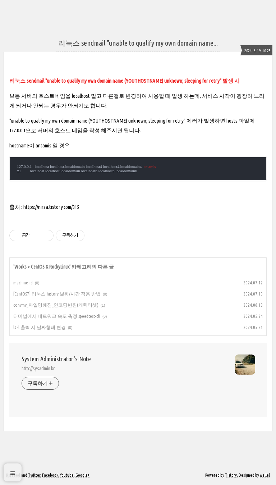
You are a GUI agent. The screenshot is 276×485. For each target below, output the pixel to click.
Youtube (67, 475)
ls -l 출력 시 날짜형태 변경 (39, 327)
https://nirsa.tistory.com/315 (51, 207)
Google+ (82, 475)
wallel (265, 475)
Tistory (231, 475)
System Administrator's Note (56, 358)
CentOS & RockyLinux (50, 267)
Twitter (34, 475)
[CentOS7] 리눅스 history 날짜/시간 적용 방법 (57, 293)
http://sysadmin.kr (38, 368)
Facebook (50, 475)
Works (20, 267)
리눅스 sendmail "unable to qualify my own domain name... (138, 43)
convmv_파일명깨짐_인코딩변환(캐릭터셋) (55, 304)
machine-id (23, 282)
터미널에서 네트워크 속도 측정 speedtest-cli (56, 316)
